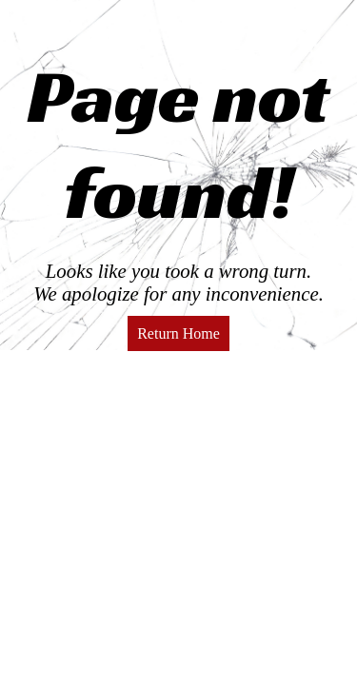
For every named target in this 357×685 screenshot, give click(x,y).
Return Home (178, 333)
